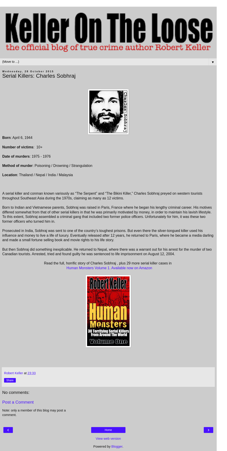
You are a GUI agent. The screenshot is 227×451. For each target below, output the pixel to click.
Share (10, 380)
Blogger (117, 446)
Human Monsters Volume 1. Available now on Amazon (109, 268)
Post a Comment (18, 402)
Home (108, 430)
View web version (108, 438)
